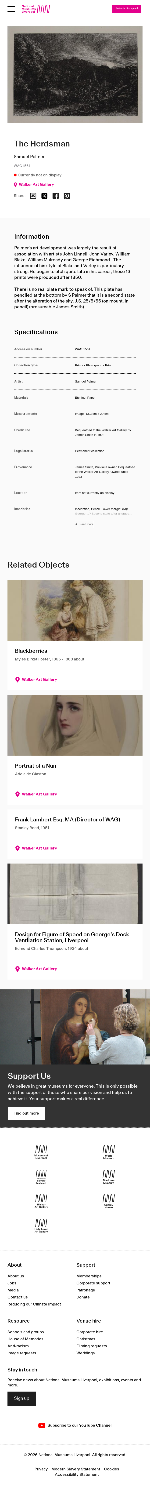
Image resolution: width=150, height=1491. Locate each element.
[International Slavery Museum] (41, 1176)
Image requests (21, 1353)
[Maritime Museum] (109, 1176)
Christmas (85, 1339)
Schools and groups (25, 1332)
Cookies (111, 1469)
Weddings (85, 1353)
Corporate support (93, 1283)
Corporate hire (89, 1332)
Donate (83, 1297)
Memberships (89, 1276)
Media (13, 1290)
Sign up (21, 1398)
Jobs (11, 1283)
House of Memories (25, 1339)
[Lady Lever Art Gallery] (41, 1226)
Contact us (17, 1297)
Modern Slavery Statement (75, 1469)
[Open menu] (11, 9)
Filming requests (91, 1346)
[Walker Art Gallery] (41, 1201)
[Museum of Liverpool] (41, 1152)
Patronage (85, 1290)
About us (15, 1276)
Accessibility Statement (77, 1475)
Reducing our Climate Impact (34, 1304)
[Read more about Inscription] (105, 517)
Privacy (41, 1469)
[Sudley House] (109, 1201)
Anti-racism (18, 1346)
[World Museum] (109, 1152)
